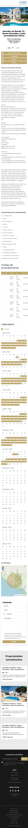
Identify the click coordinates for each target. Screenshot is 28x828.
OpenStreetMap (18, 595)
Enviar (14, 641)
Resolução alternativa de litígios (14, 814)
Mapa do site (14, 775)
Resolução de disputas (14, 782)
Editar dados (14, 819)
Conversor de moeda (11, 53)
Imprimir (9, 59)
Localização (10, 56)
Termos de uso (14, 808)
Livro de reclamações (14, 817)
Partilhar (9, 62)
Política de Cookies (14, 812)
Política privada (14, 810)
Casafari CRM (17, 825)
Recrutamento (14, 772)
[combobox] (14, 614)
